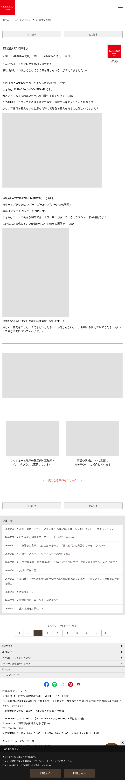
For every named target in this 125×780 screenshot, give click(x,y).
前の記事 (31, 34)
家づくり (70, 56)
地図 (66, 696)
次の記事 (93, 34)
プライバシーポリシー (44, 761)
